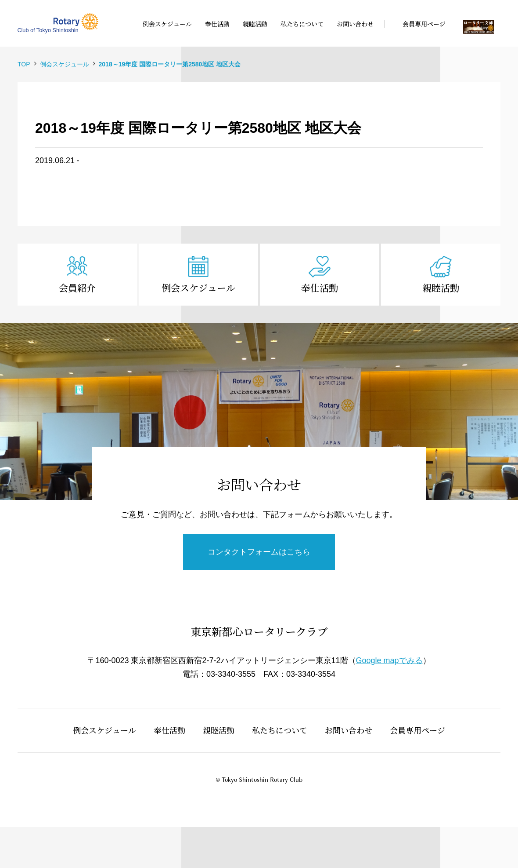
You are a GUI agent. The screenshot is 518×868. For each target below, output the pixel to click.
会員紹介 (77, 287)
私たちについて (279, 730)
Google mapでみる (389, 660)
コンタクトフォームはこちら (259, 551)
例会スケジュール (198, 287)
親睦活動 (440, 287)
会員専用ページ (417, 730)
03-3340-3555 (230, 674)
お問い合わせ (348, 730)
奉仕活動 (319, 287)
